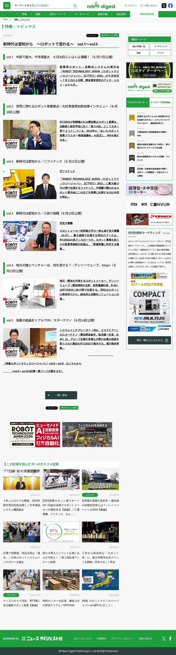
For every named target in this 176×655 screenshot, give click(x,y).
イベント (160, 52)
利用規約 (101, 638)
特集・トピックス (22, 19)
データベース (82, 14)
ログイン (132, 5)
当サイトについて (83, 638)
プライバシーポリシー (122, 638)
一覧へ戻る (61, 395)
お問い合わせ (150, 5)
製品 (138, 52)
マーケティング (160, 46)
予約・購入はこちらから (149, 340)
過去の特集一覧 (138, 46)
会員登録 (121, 14)
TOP (5, 19)
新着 (24, 14)
